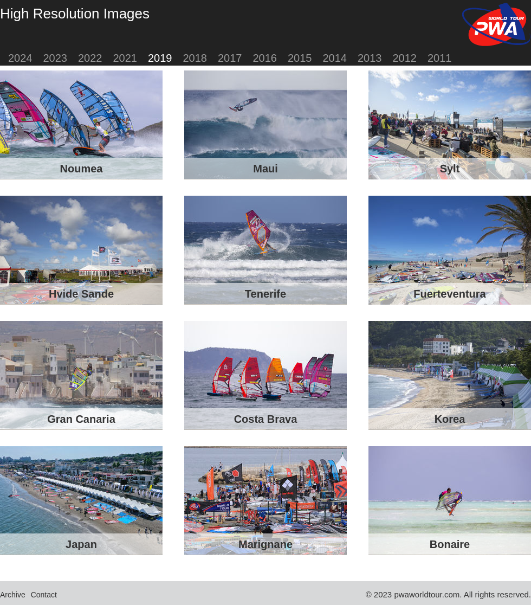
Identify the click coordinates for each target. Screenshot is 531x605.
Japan (81, 544)
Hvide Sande (81, 294)
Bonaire (450, 544)
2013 (370, 58)
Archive (12, 594)
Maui (265, 169)
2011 (440, 58)
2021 (125, 58)
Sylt (450, 169)
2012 (405, 58)
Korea (450, 419)
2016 (265, 58)
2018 (195, 58)
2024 (20, 58)
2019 (160, 58)
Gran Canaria (81, 419)
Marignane (265, 544)
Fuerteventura (449, 294)
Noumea (81, 169)
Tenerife (265, 294)
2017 (230, 58)
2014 (335, 58)
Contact (44, 594)
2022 (90, 58)
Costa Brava (265, 419)
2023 (55, 58)
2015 (300, 58)
